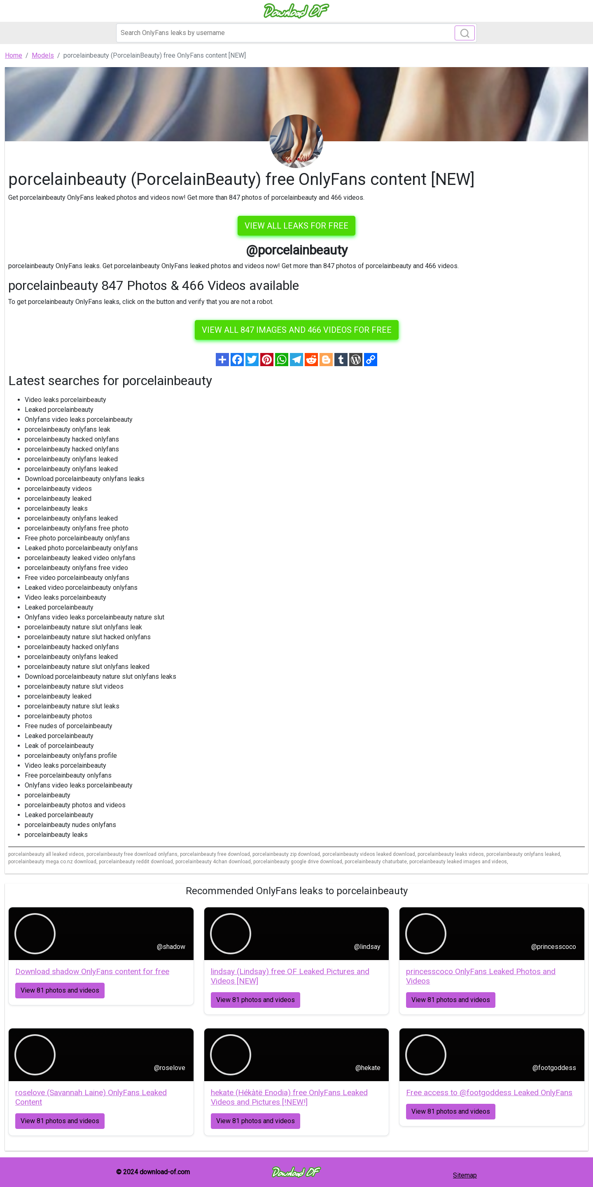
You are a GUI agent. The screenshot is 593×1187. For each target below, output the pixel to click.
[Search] (296, 32)
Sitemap (465, 1175)
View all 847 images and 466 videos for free (297, 330)
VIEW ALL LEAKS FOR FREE (296, 226)
